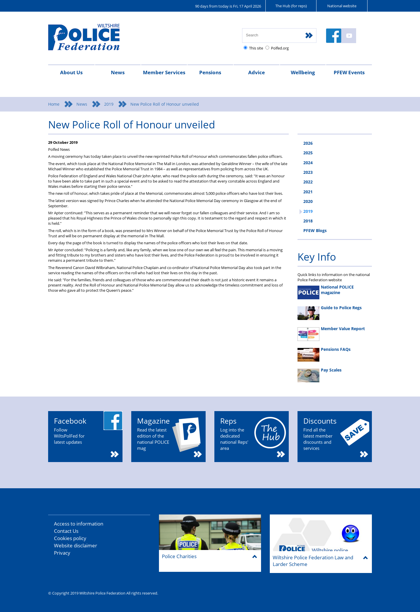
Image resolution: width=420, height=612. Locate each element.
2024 (308, 162)
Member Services (164, 72)
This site (256, 48)
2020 (308, 201)
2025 (308, 152)
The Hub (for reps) (291, 5)
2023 (308, 172)
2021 (308, 191)
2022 (308, 182)
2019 (108, 104)
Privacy (62, 552)
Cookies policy (70, 538)
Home (54, 104)
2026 (308, 143)
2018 (308, 221)
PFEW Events (349, 72)
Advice (256, 72)
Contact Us (66, 531)
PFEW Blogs (315, 230)
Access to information (78, 523)
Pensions (210, 72)
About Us (71, 72)
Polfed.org (280, 48)
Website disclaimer (75, 545)
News (118, 72)
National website (341, 5)
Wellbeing (303, 72)
